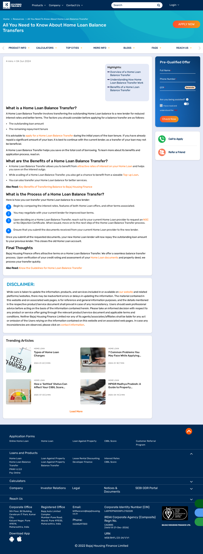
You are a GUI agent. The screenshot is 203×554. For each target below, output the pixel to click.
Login (174, 5)
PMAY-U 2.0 (15, 469)
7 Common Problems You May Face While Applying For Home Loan (124, 354)
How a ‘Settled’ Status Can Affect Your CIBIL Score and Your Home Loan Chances (50, 385)
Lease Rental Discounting (86, 458)
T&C (176, 110)
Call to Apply (175, 139)
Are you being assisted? (174, 99)
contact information (72, 324)
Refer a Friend (176, 152)
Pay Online (15, 472)
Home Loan (47, 441)
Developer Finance (82, 462)
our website (126, 292)
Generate (190, 87)
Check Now (169, 119)
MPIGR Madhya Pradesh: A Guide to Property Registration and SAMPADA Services (125, 385)
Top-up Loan (130, 174)
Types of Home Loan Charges (46, 354)
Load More (76, 411)
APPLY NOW (186, 24)
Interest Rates (112, 458)
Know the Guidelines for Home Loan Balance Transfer (50, 268)
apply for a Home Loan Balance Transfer (49, 135)
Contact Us (74, 5)
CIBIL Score (110, 441)
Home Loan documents (104, 257)
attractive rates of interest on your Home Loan (104, 166)
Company (56, 5)
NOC (145, 219)
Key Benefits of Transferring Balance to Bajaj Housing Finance (55, 186)
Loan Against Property (85, 441)
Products (39, 5)
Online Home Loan (19, 441)
